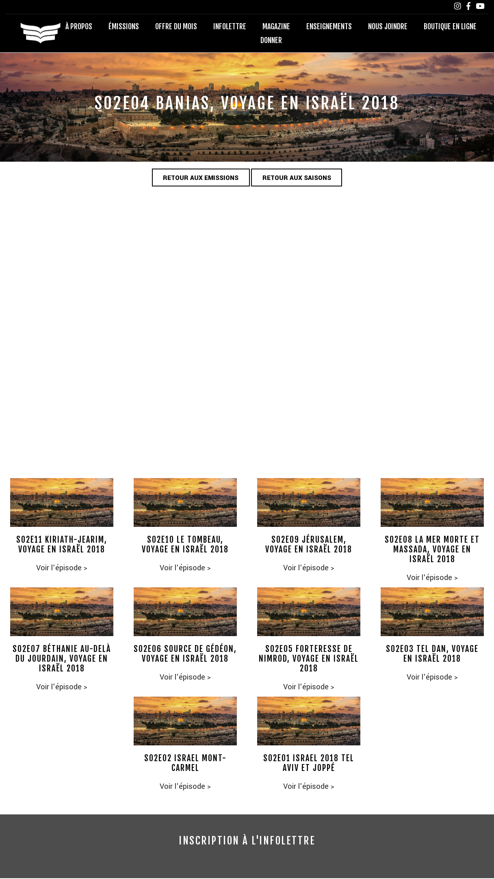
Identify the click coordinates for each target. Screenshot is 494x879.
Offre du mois (176, 26)
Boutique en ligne (450, 26)
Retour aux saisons (299, 179)
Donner (271, 40)
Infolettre (229, 26)
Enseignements (329, 26)
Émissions (123, 26)
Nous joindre (387, 26)
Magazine (276, 26)
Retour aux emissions (198, 179)
